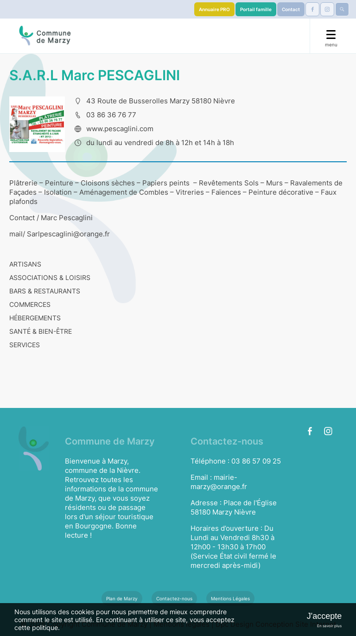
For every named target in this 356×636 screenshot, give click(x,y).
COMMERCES (30, 304)
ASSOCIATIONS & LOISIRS (49, 277)
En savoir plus (329, 625)
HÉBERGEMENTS (35, 318)
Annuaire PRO (214, 9)
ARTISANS (25, 264)
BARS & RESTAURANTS (44, 291)
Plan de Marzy (122, 598)
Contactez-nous (174, 598)
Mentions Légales (230, 598)
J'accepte (324, 616)
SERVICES (24, 345)
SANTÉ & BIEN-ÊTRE (40, 331)
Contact (291, 9)
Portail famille (256, 9)
